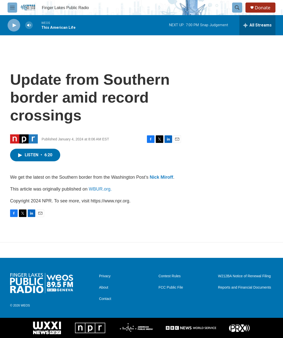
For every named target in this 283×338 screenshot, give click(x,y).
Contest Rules (170, 276)
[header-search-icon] (237, 8)
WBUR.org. (100, 189)
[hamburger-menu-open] (12, 8)
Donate (262, 7)
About (103, 287)
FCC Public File (171, 287)
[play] (14, 25)
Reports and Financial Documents (244, 287)
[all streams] (257, 25)
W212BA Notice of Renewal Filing (244, 276)
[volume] (29, 25)
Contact (105, 299)
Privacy (105, 276)
